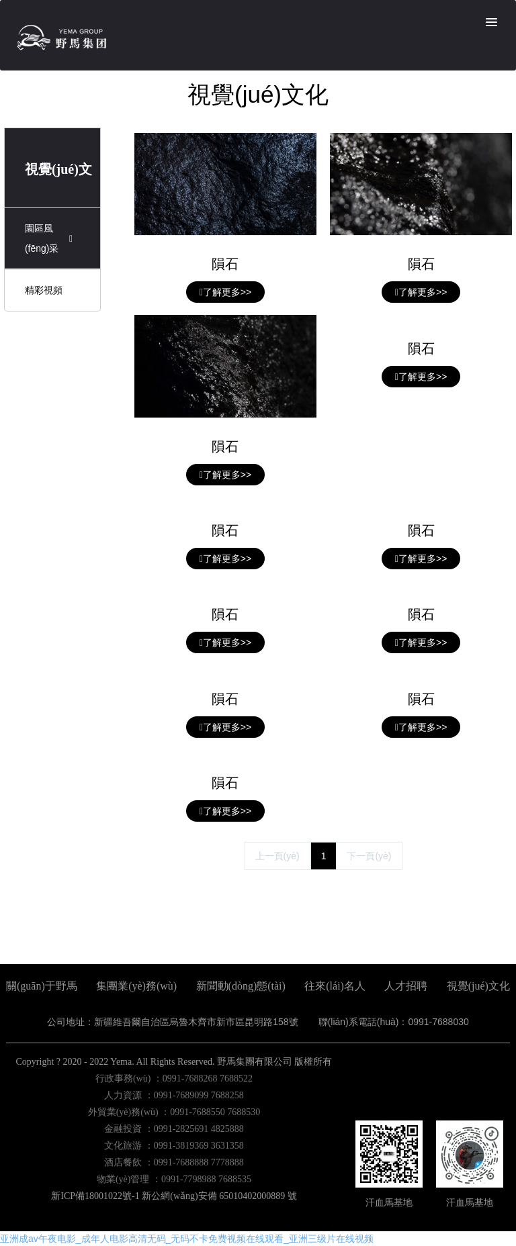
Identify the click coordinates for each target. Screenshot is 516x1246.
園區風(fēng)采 (50, 238)
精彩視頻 (43, 290)
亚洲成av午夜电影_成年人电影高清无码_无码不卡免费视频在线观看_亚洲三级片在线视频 (187, 1238)
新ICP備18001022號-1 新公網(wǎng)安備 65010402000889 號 (173, 1196)
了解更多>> (225, 292)
